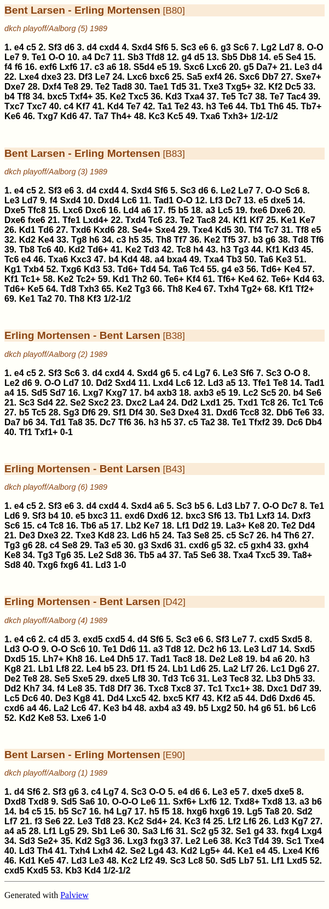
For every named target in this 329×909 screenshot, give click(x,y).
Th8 (163, 239)
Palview (74, 895)
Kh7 (32, 688)
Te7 (277, 96)
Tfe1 (71, 220)
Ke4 (46, 239)
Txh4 (228, 289)
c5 (31, 47)
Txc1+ (237, 688)
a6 (112, 67)
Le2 (228, 190)
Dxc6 (95, 210)
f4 (8, 67)
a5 (231, 383)
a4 (87, 57)
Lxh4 (103, 850)
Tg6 (63, 555)
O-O (315, 47)
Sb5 (229, 57)
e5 (279, 57)
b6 (28, 422)
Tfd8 (155, 57)
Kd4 (115, 106)
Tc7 (245, 96)
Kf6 (312, 850)
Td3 (151, 249)
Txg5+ (238, 86)
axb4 (159, 708)
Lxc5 (136, 698)
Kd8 (106, 535)
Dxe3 (48, 535)
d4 (91, 47)
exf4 (213, 76)
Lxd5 (297, 860)
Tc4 (197, 269)
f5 (172, 210)
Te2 (102, 86)
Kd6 (68, 116)
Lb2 (133, 525)
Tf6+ (226, 279)
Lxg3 (138, 841)
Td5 (178, 86)
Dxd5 (15, 659)
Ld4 (130, 210)
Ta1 (165, 106)
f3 (38, 821)
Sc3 (188, 47)
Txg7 (48, 116)
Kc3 (156, 116)
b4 (9, 96)
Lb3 (273, 678)
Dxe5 (14, 210)
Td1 (58, 422)
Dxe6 (280, 210)
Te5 (228, 96)
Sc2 (198, 831)
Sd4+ (157, 821)
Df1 (138, 668)
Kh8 (74, 659)
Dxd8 (15, 801)
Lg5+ (210, 850)
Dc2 (206, 649)
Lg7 (202, 373)
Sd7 (58, 392)
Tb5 (146, 555)
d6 (69, 47)
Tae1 (158, 86)
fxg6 (69, 565)
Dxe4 (188, 412)
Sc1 (294, 841)
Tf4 (255, 229)
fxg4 (290, 831)
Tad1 (164, 200)
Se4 (293, 57)
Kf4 (193, 279)
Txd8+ (246, 801)
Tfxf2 (259, 422)
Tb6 (88, 525)
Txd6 (81, 229)
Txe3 (213, 86)
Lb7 (242, 506)
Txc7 (14, 106)
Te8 (71, 86)
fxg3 (159, 841)
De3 (27, 535)
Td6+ (98, 249)
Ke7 (307, 220)
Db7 (270, 76)
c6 (31, 639)
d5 (199, 57)
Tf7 (180, 239)
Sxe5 (82, 678)
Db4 (313, 422)
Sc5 (268, 392)
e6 (204, 47)
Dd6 (127, 649)
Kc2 (135, 821)
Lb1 (45, 668)
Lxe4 (29, 76)
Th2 (139, 279)
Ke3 (284, 259)
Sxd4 (141, 47)
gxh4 (261, 545)
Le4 (107, 659)
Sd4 (45, 402)
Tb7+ (311, 106)
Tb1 (257, 106)
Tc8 (183, 249)
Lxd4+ (95, 220)
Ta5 (190, 555)
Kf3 (94, 298)
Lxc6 (216, 67)
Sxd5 (291, 639)
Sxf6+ (185, 801)
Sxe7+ (308, 76)
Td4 (148, 269)
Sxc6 (193, 67)
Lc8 (195, 860)
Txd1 (248, 402)
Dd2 (104, 383)
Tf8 (23, 96)
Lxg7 (93, 392)
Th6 (276, 106)
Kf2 (275, 86)
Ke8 (256, 525)
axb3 (166, 392)
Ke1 (289, 220)
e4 (19, 47)
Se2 (77, 402)
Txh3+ (236, 116)
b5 (183, 210)
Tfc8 (37, 210)
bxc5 (57, 96)
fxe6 (258, 210)
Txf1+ (45, 432)
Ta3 (184, 535)
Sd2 (304, 811)
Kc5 (175, 116)
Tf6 (317, 239)
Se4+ (142, 229)
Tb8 (26, 249)
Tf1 (25, 432)
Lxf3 (266, 515)
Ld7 (287, 47)
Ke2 (118, 96)
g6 (270, 239)
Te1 (39, 57)
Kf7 (83, 106)
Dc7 (102, 57)
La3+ (236, 525)
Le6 (148, 801)
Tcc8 (249, 412)
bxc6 (159, 76)
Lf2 (234, 821)
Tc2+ (86, 279)
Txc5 (138, 96)
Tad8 (122, 86)
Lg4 (155, 850)
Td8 (300, 239)
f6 (18, 67)
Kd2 (27, 239)
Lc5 (225, 210)
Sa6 (87, 801)
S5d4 (144, 67)
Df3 (85, 76)
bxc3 (97, 515)
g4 (186, 57)
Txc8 (158, 688)
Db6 (284, 412)
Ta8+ (302, 555)
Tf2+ (305, 289)
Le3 (302, 67)
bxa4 (177, 259)
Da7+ (267, 67)
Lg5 (254, 811)
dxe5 (280, 200)
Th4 (45, 850)
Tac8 (206, 220)
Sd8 (114, 555)
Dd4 (306, 525)
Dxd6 (227, 412)
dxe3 (51, 76)
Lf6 (249, 821)
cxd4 (109, 47)
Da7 (12, 422)
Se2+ (47, 841)
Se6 (313, 392)
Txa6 (210, 116)
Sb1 (99, 831)
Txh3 (89, 289)
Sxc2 (98, 402)
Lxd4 (163, 383)
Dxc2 (136, 402)
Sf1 (119, 412)
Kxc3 (81, 259)
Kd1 (27, 229)
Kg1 (12, 269)
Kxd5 (37, 870)
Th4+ (121, 116)
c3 (100, 67)
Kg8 (12, 668)
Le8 (235, 659)
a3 (210, 210)
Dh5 (125, 659)
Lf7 (246, 668)
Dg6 (296, 668)
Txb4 (34, 269)
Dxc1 (277, 688)
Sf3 (55, 47)
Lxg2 (221, 708)
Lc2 (250, 392)
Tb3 (233, 259)
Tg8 (78, 239)
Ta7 (101, 116)
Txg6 (71, 269)
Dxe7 (14, 86)
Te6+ (174, 279)
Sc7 (246, 535)
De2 (217, 659)
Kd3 (173, 96)
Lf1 (183, 525)
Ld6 (12, 515)
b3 (258, 239)
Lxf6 (69, 67)
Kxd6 (104, 229)
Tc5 (39, 412)
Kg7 (299, 821)
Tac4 (296, 96)
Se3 (167, 412)
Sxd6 (161, 545)
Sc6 (241, 47)
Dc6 (295, 422)
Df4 (136, 412)
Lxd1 (210, 402)
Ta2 (45, 298)
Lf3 (216, 200)
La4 (156, 402)
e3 (239, 269)
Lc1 (278, 668)
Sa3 (150, 831)
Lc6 (129, 200)
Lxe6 (81, 718)
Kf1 (240, 220)
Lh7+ (53, 659)
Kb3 (73, 870)
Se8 (201, 535)
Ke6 (12, 116)
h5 (134, 239)
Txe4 (202, 229)
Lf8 (62, 668)
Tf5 (229, 239)
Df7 (124, 688)
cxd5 (115, 639)
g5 (249, 67)
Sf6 (162, 47)
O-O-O (125, 801)
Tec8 (239, 678)
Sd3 (27, 841)
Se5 (62, 678)
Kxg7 (116, 392)
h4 (198, 249)
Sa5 (194, 76)
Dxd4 (108, 200)
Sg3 (71, 412)
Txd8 (38, 801)
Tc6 (155, 220)
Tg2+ (251, 289)
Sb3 (135, 57)
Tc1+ (31, 279)
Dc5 (293, 86)
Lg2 (268, 47)
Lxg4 (312, 831)
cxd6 (199, 545)
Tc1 (299, 402)
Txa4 (194, 96)
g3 (226, 47)
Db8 (248, 57)
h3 (211, 106)
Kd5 (223, 229)
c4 (69, 106)
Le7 (12, 57)
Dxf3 (301, 515)
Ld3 (215, 383)
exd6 (135, 515)
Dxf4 (51, 86)
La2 (230, 668)
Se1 (243, 831)
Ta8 (75, 422)
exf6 (48, 67)
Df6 (89, 412)
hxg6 (197, 811)
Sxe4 (165, 229)
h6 (94, 239)
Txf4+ (81, 96)
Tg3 (241, 249)
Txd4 (135, 220)
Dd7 (298, 688)
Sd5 (39, 392)
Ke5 (35, 289)
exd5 (92, 639)
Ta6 (266, 259)
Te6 (225, 106)
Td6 (45, 229)
